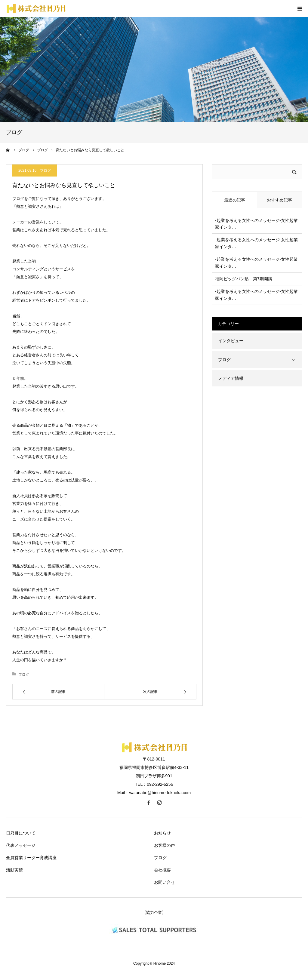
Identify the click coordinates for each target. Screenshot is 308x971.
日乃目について (20, 833)
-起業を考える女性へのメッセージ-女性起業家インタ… (256, 223)
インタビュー (230, 340)
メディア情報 (230, 378)
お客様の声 (164, 845)
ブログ (45, 170)
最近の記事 (234, 200)
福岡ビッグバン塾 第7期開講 (243, 278)
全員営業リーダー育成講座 (31, 857)
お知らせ (162, 833)
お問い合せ (164, 882)
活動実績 (14, 870)
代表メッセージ (20, 845)
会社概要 (162, 870)
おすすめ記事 (279, 200)
